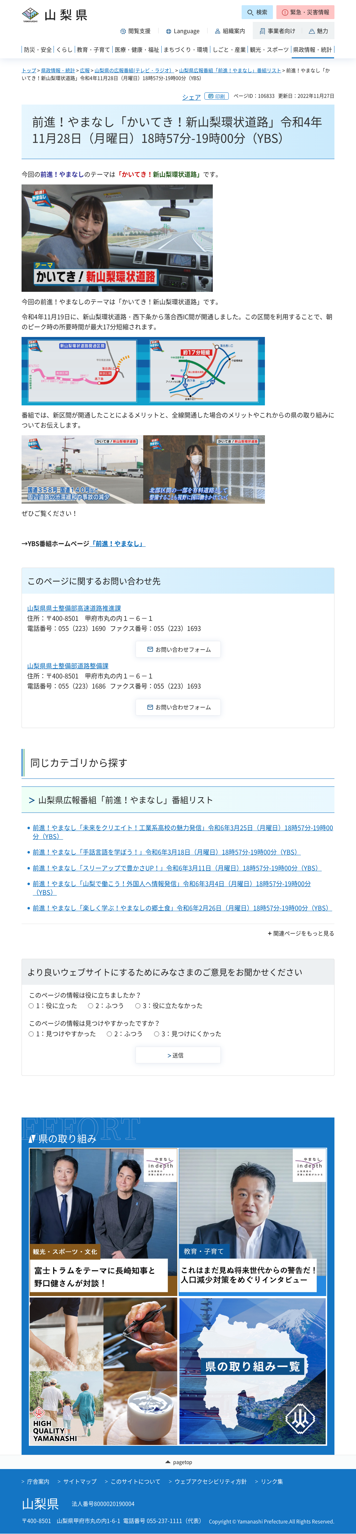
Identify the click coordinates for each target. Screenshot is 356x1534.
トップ (29, 70)
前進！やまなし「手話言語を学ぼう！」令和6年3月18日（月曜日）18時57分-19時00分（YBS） (167, 852)
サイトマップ (80, 1481)
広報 (85, 70)
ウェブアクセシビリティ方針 (211, 1481)
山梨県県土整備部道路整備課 (67, 665)
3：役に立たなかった (173, 1005)
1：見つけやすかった (66, 1033)
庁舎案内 (38, 1481)
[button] (305, 12)
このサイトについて (136, 1481)
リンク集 (272, 1481)
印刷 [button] (220, 96)
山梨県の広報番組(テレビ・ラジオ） (134, 70)
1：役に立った (56, 1005)
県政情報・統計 (58, 70)
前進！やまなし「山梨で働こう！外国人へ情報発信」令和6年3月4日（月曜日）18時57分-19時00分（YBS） (172, 888)
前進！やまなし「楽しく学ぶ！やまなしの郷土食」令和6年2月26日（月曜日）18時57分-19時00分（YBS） (182, 908)
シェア (191, 97)
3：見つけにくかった (191, 1033)
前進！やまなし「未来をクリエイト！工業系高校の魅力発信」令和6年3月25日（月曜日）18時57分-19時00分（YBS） (183, 832)
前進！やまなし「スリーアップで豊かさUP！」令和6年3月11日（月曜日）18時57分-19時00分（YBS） (177, 868)
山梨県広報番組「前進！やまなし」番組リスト (230, 70)
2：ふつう (110, 1005)
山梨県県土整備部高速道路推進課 (74, 608)
